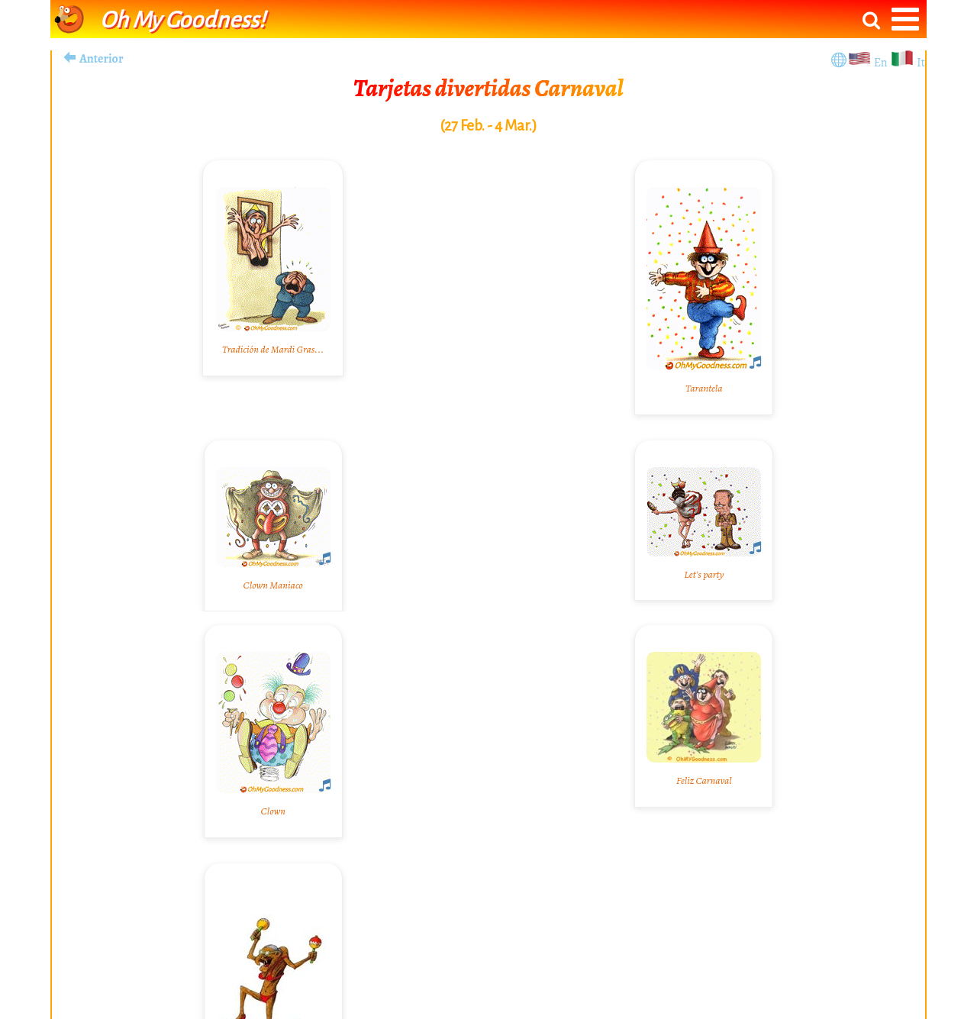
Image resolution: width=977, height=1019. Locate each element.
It (921, 62)
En (882, 62)
